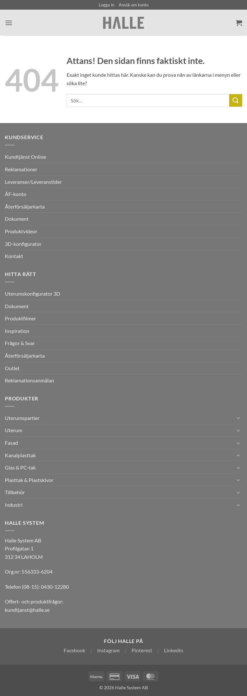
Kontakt (14, 256)
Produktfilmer (20, 318)
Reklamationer (21, 169)
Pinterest (142, 650)
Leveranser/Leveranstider (33, 182)
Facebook (74, 650)
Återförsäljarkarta (25, 206)
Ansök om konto (134, 4)
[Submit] (235, 100)
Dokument (17, 219)
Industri (14, 505)
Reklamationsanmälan (29, 380)
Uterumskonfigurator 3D (32, 293)
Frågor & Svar (20, 343)
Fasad (11, 443)
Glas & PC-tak (20, 467)
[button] (106, 5)
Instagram (108, 650)
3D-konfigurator (23, 244)
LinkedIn (173, 650)
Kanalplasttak (20, 455)
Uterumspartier (22, 418)
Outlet (12, 368)
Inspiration (17, 331)
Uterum (13, 430)
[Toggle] (238, 418)
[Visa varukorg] (239, 23)
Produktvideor (21, 231)
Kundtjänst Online (25, 157)
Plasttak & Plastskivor (29, 480)
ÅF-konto (15, 194)
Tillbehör (15, 492)
